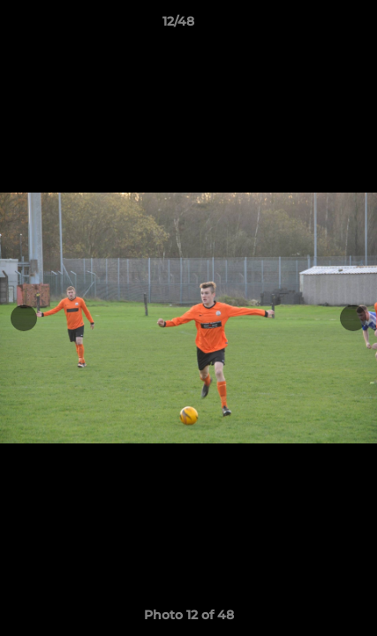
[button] (313, 26)
